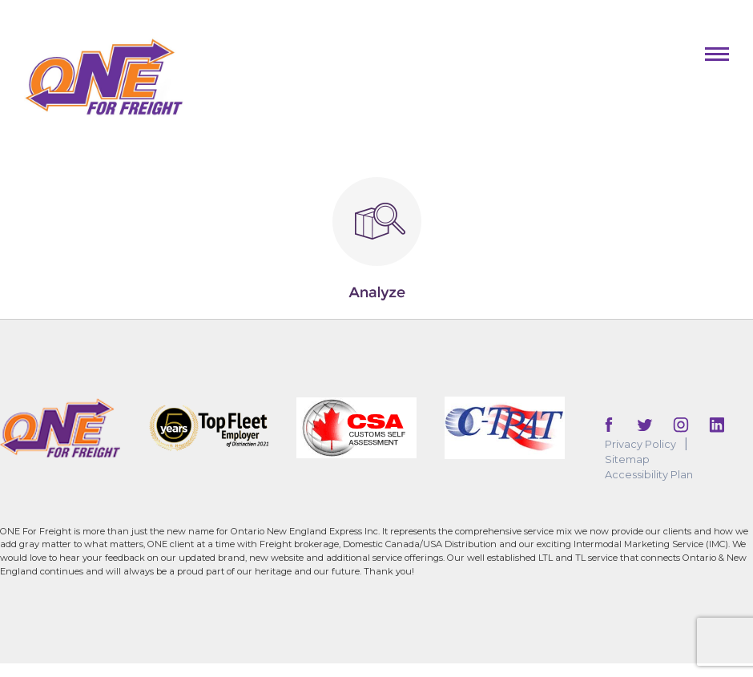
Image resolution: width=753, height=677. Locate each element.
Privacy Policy (640, 444)
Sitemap (627, 459)
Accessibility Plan (649, 475)
